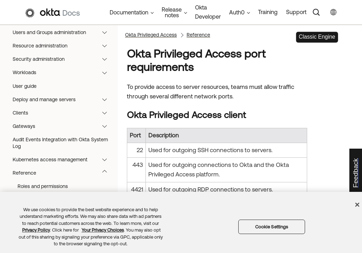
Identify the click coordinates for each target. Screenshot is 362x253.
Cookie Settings (271, 226)
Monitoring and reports (61, 75)
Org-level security (61, 155)
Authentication (61, 142)
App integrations (61, 115)
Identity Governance (61, 169)
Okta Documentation (31, 35)
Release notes (61, 61)
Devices (61, 128)
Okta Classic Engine (30, 48)
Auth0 (237, 12)
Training (268, 12)
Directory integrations (61, 88)
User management (61, 102)
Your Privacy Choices (103, 230)
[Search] (316, 12)
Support (296, 12)
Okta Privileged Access (61, 182)
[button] (107, 61)
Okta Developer (208, 12)
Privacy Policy (36, 230)
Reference (198, 35)
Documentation (129, 12)
